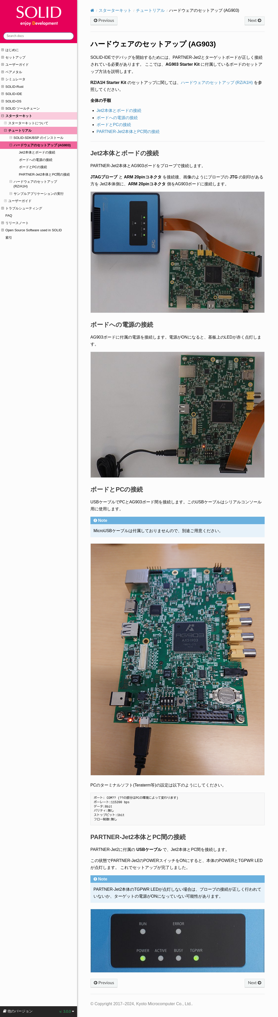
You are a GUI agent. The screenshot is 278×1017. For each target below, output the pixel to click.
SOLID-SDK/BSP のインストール (36, 138)
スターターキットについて (26, 123)
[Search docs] (38, 36)
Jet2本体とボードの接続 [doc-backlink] (124, 153)
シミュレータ (13, 79)
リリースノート (15, 223)
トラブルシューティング (21, 208)
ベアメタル (11, 72)
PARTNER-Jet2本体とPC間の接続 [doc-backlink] (138, 836)
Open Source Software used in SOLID (31, 230)
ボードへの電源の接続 (35, 160)
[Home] (92, 10)
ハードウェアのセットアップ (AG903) (40, 145)
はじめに (10, 50)
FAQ (8, 215)
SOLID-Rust (12, 86)
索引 (8, 237)
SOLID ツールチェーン (20, 108)
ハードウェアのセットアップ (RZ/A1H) (33, 183)
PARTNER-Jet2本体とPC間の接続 (44, 174)
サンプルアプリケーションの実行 (37, 193)
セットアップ (13, 57)
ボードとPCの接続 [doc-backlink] (116, 489)
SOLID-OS (11, 101)
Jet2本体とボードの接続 (37, 152)
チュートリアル (18, 130)
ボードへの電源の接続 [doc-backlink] (121, 324)
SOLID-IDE (11, 94)
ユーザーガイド (15, 64)
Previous (104, 20)
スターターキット (16, 116)
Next (254, 20)
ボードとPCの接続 (33, 167)
